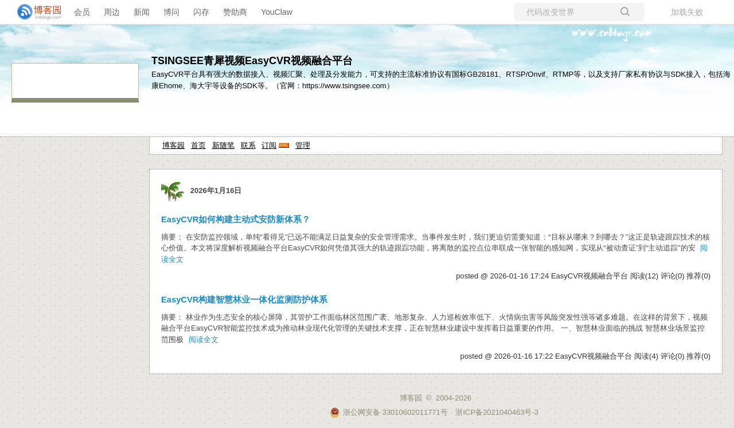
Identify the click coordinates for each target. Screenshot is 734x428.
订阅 (268, 145)
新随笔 (223, 145)
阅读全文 (203, 339)
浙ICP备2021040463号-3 (496, 412)
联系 (248, 145)
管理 (302, 145)
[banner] (34, 12)
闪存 (201, 12)
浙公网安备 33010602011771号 (389, 412)
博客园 (173, 145)
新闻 (142, 12)
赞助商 (235, 12)
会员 (82, 12)
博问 (171, 12)
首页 (198, 145)
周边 (112, 12)
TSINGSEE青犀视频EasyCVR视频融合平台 (252, 60)
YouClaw (276, 12)
